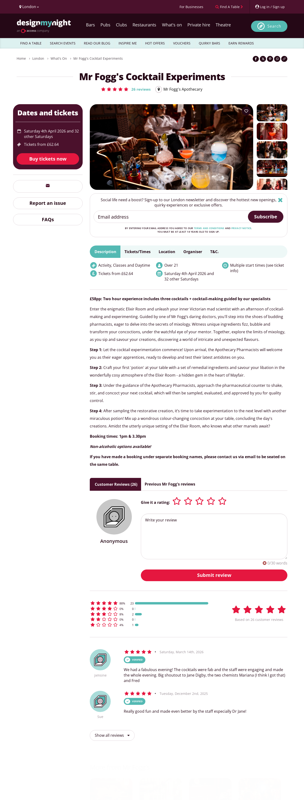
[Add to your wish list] (246, 111)
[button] (125, 89)
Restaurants (144, 25)
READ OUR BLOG (97, 43)
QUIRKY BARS (209, 43)
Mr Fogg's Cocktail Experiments (98, 58)
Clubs (121, 25)
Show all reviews (112, 735)
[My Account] (269, 6)
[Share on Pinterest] (270, 59)
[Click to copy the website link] (284, 59)
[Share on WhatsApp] (277, 59)
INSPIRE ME (128, 43)
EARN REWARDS (241, 43)
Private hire (198, 25)
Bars (90, 25)
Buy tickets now (47, 159)
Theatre (223, 25)
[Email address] (171, 217)
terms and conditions (209, 228)
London (38, 58)
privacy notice (241, 228)
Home (21, 58)
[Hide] (280, 200)
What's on (172, 25)
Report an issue (47, 203)
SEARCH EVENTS (63, 43)
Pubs (105, 25)
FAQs (48, 219)
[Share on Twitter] (263, 59)
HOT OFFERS (155, 43)
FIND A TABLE (31, 43)
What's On (59, 58)
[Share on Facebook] (256, 59)
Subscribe (265, 216)
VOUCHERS (181, 43)
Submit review (214, 575)
